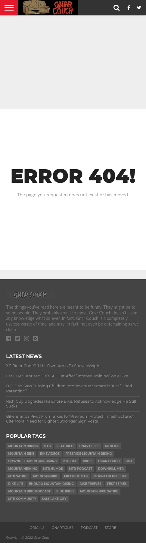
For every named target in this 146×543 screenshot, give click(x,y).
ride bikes (65, 491)
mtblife (112, 446)
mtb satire (17, 476)
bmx (129, 461)
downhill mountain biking (32, 461)
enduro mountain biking (51, 484)
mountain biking (23, 446)
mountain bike (21, 454)
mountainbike (45, 476)
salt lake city (54, 499)
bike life (15, 484)
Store (110, 528)
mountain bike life (110, 476)
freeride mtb (76, 476)
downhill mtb (111, 469)
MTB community (22, 499)
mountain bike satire (99, 491)
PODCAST (89, 528)
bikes (87, 461)
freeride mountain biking (88, 454)
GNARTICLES (62, 528)
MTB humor (53, 469)
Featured (65, 446)
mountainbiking (22, 469)
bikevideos (50, 454)
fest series (117, 484)
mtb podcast (80, 469)
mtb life (70, 461)
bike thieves (90, 484)
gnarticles (89, 446)
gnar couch (109, 461)
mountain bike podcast (29, 491)
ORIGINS (37, 528)
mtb (47, 446)
